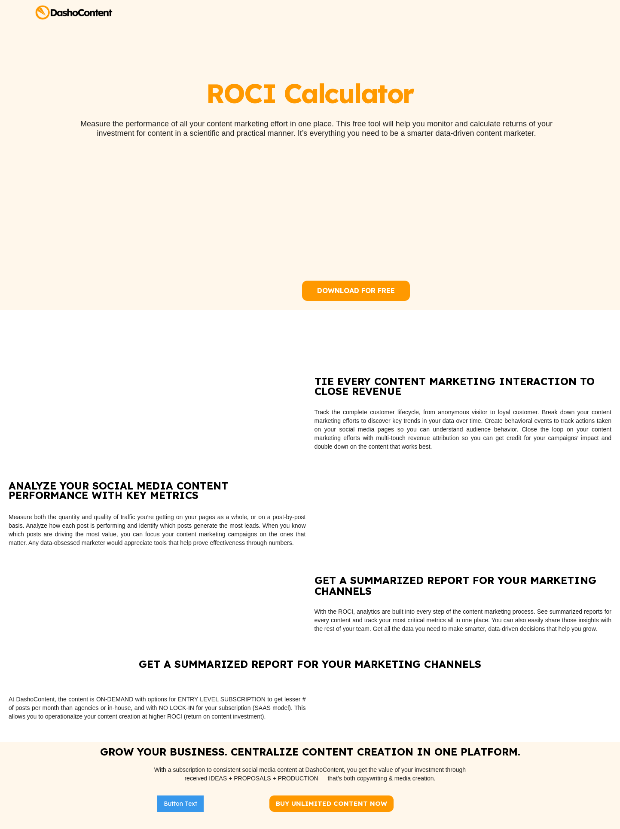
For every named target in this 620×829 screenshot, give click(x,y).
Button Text (180, 804)
